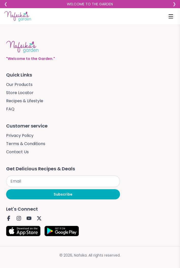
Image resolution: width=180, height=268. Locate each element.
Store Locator (20, 93)
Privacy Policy (20, 135)
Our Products (19, 84)
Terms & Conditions (25, 144)
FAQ (10, 109)
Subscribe (63, 194)
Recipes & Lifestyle (24, 101)
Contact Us (17, 152)
